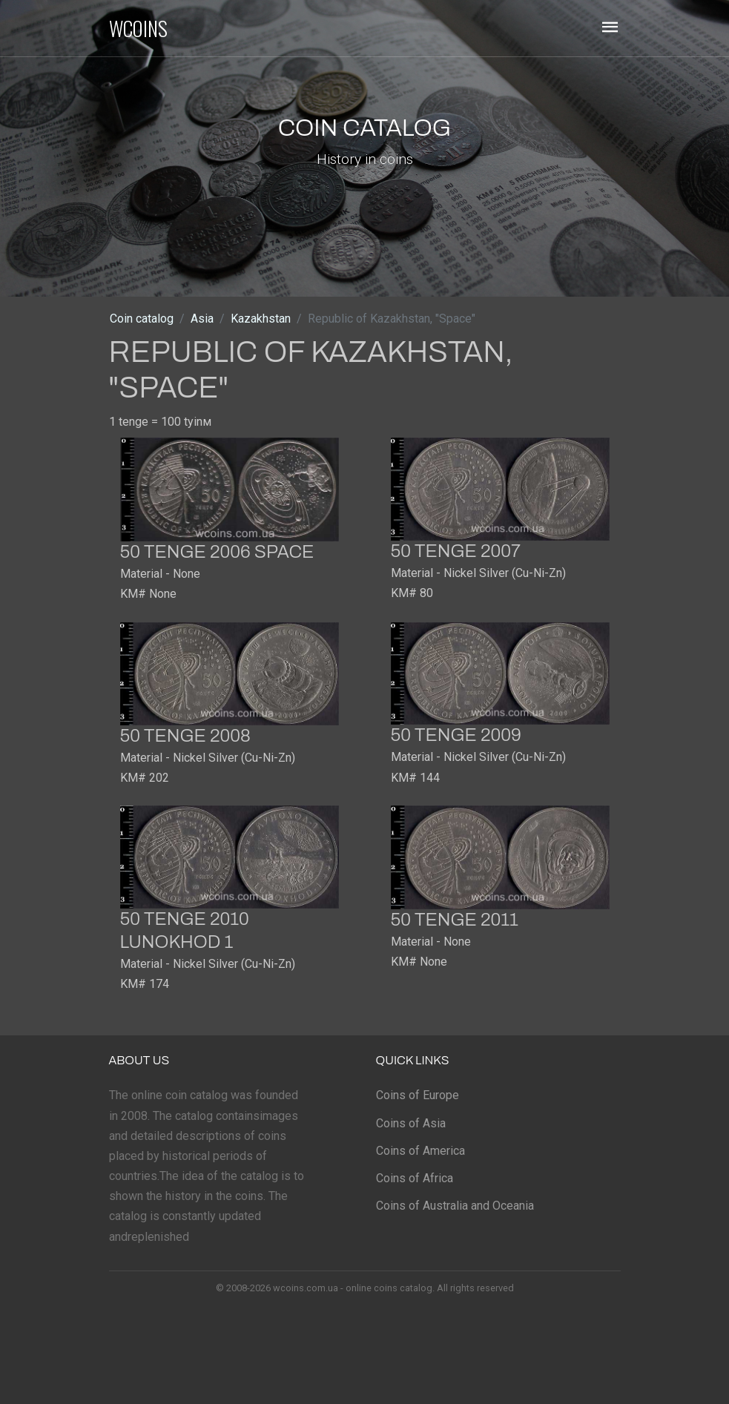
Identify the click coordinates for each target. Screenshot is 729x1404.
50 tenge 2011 (455, 919)
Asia (202, 319)
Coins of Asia (411, 1123)
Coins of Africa (414, 1178)
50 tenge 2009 (456, 735)
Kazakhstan (261, 319)
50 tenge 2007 (456, 551)
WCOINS (138, 28)
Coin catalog (142, 319)
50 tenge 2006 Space (217, 551)
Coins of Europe (417, 1095)
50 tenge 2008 (185, 735)
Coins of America (420, 1151)
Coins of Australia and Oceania (455, 1206)
